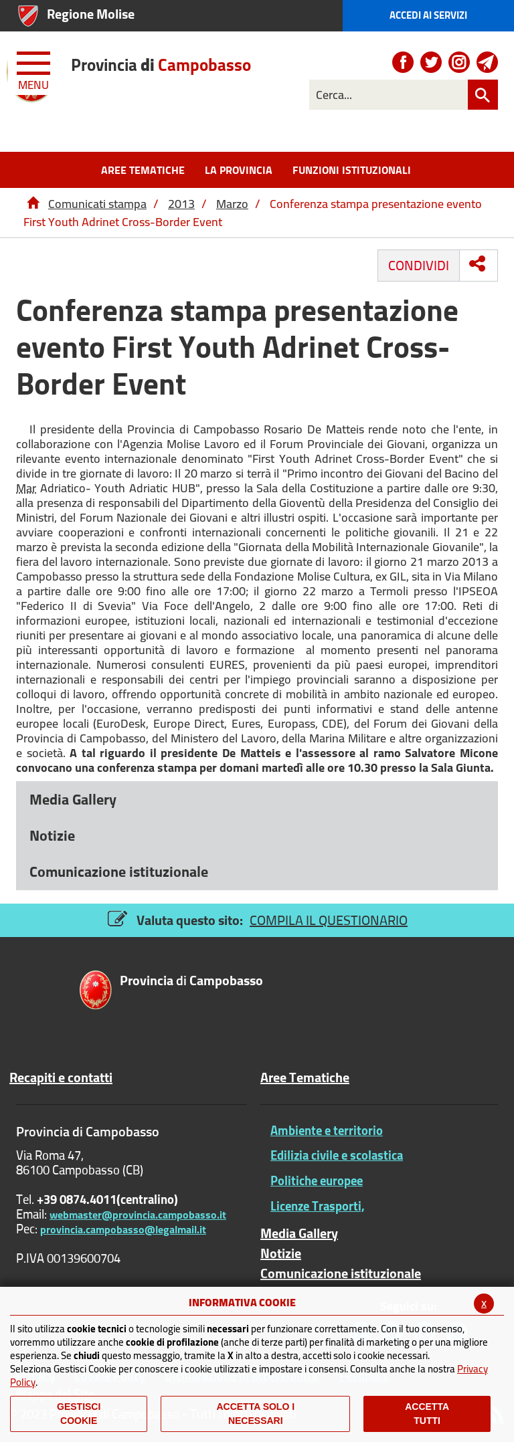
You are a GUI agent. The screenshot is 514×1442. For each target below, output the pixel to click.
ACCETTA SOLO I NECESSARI (255, 1413)
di (161, 64)
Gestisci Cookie (78, 1413)
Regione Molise (91, 13)
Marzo (232, 204)
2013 (181, 204)
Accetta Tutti (427, 1413)
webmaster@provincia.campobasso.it (138, 1214)
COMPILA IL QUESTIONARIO (329, 920)
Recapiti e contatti (60, 1077)
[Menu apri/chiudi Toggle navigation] (35, 68)
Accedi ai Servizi (428, 15)
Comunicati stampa (97, 204)
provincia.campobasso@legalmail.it (123, 1229)
